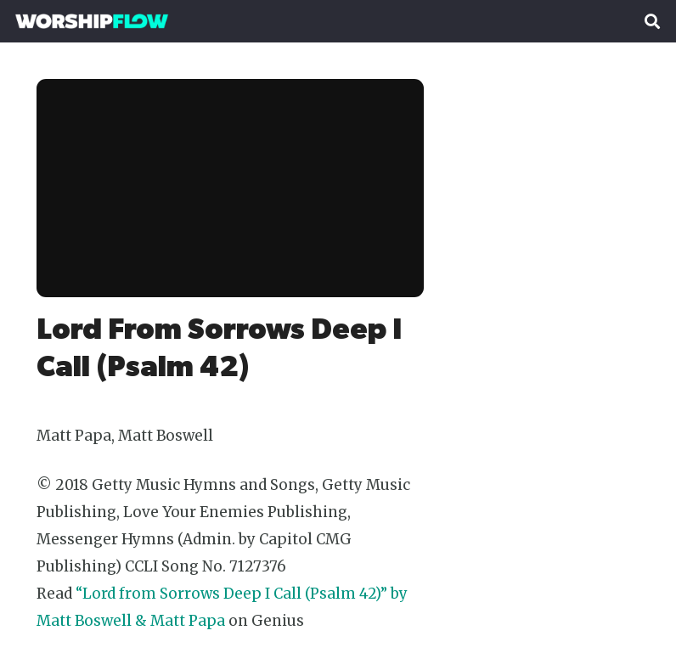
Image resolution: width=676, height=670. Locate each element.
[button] (652, 21)
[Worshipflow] (91, 21)
